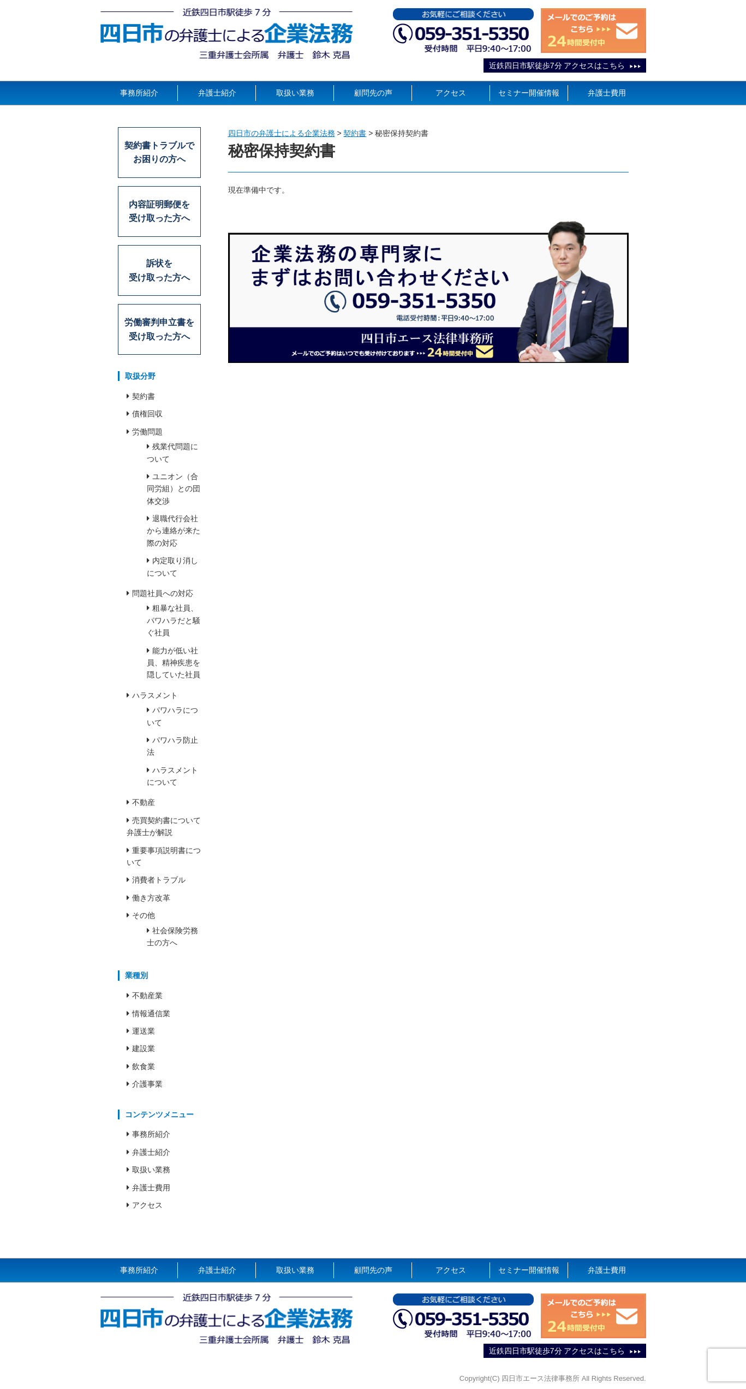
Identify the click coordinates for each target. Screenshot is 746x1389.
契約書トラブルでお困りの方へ (159, 152)
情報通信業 (151, 1013)
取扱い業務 (295, 92)
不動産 (143, 802)
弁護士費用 (607, 92)
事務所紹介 (139, 92)
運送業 (143, 1031)
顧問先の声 (373, 92)
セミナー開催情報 (528, 92)
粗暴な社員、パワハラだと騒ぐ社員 (173, 620)
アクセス (450, 92)
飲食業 (143, 1066)
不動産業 (147, 996)
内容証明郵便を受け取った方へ (159, 211)
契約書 (143, 396)
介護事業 (147, 1084)
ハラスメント (155, 695)
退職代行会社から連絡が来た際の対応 (173, 530)
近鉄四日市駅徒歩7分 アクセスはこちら (557, 65)
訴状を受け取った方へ (159, 270)
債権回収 (147, 414)
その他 (143, 915)
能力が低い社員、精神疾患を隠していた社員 (173, 662)
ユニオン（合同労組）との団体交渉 (173, 488)
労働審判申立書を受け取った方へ (159, 329)
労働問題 (147, 431)
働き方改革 (151, 897)
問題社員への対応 (162, 593)
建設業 (143, 1049)
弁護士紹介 (217, 92)
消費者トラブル (159, 880)
